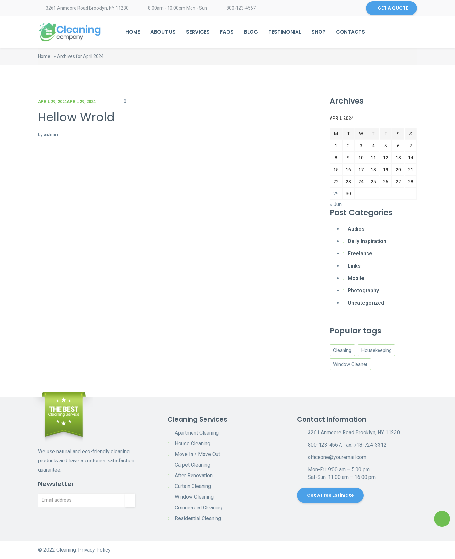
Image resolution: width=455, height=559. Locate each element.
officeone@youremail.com (337, 457)
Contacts (350, 32)
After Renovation (194, 475)
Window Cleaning (194, 497)
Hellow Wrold (76, 117)
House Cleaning (192, 443)
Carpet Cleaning (192, 465)
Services (198, 32)
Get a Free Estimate (330, 495)
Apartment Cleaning (197, 433)
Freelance (360, 253)
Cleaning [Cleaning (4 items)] (342, 350)
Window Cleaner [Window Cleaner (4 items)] (350, 364)
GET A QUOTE (393, 8)
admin (51, 134)
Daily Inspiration (367, 241)
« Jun (336, 204)
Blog (251, 32)
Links (354, 266)
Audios (356, 229)
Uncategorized (366, 303)
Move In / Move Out (197, 454)
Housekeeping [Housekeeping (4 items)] (376, 350)
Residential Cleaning (198, 518)
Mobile (356, 278)
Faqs (227, 32)
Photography (363, 290)
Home (132, 32)
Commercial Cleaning (198, 508)
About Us (163, 32)
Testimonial (284, 32)
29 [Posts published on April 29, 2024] (336, 193)
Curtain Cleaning (193, 486)
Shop (318, 32)
